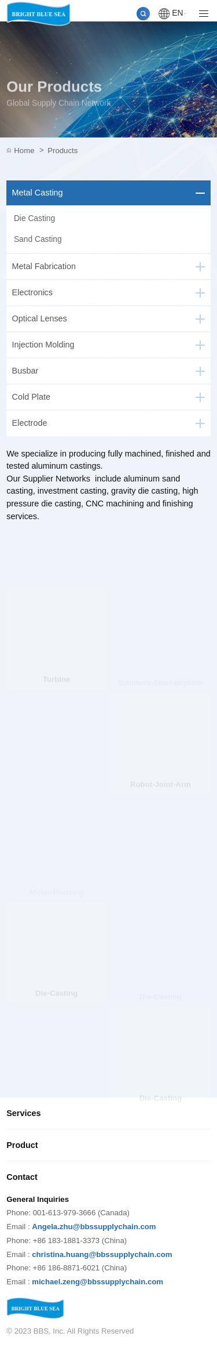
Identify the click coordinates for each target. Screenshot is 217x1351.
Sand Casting (38, 239)
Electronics (32, 292)
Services (23, 1113)
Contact (22, 1177)
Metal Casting (37, 192)
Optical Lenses (39, 318)
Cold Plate (31, 396)
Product (22, 1145)
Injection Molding (43, 344)
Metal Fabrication (44, 266)
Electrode (29, 423)
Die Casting (34, 218)
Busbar (25, 370)
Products (62, 150)
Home (28, 150)
